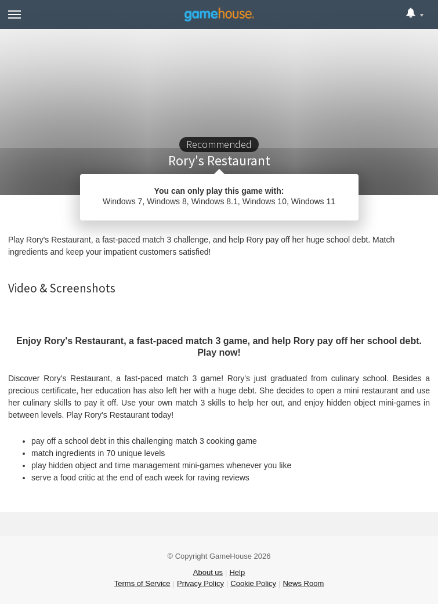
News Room (303, 583)
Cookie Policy (253, 583)
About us (208, 572)
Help (237, 572)
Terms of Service (142, 583)
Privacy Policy (200, 583)
